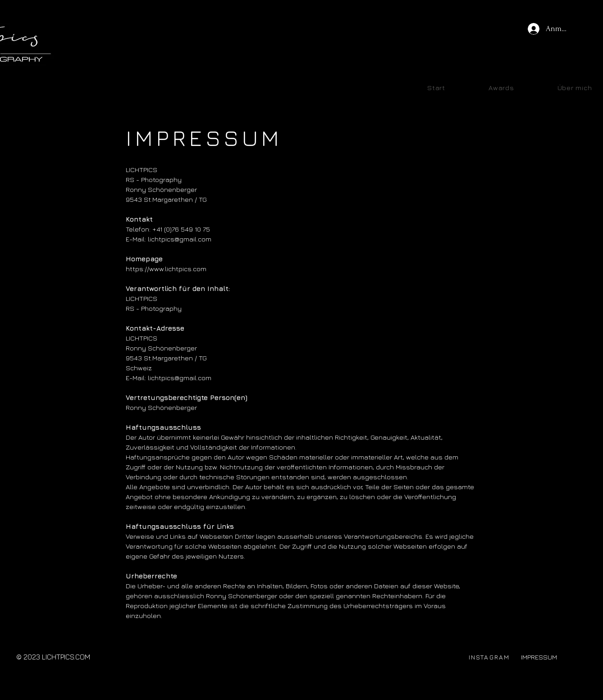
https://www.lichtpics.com (166, 269)
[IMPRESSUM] (539, 657)
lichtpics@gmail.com (179, 378)
